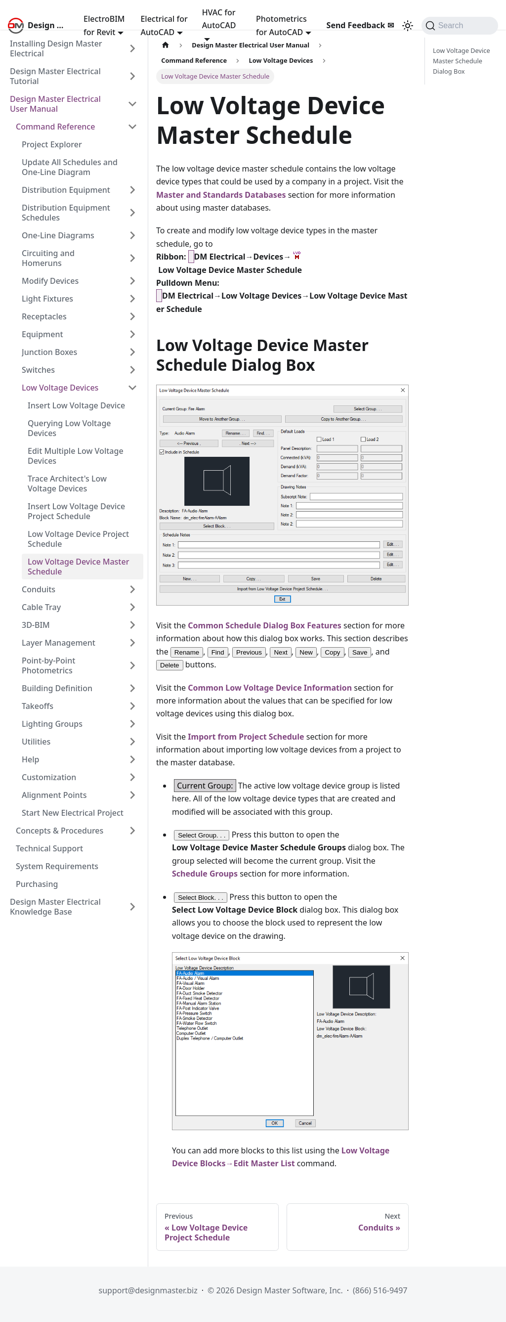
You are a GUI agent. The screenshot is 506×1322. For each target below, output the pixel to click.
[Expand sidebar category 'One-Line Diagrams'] (132, 235)
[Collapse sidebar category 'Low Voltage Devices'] (132, 388)
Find (217, 652)
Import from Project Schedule (246, 736)
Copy (332, 652)
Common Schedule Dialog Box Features (264, 625)
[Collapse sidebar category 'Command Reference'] (132, 126)
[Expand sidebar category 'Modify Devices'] (132, 281)
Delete (169, 665)
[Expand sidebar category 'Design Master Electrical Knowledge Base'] (132, 907)
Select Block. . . (200, 897)
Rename (186, 652)
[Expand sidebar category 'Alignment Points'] (132, 795)
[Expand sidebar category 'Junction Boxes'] (132, 352)
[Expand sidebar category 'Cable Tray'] (132, 607)
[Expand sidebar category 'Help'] (132, 759)
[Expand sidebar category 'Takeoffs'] (132, 706)
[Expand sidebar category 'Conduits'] (132, 589)
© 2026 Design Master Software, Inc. (275, 1290)
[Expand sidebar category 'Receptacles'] (132, 316)
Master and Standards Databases (221, 194)
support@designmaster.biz (147, 1290)
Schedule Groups (205, 873)
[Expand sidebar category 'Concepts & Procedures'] (132, 830)
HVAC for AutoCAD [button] (219, 19)
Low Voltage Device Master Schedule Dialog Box (461, 61)
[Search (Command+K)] (460, 26)
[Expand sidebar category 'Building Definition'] (132, 688)
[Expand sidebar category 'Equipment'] (132, 334)
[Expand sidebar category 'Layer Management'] (132, 643)
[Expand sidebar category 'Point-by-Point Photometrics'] (132, 665)
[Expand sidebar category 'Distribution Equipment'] (132, 190)
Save (359, 652)
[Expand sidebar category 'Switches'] (132, 370)
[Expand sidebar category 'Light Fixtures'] (132, 299)
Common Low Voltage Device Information (270, 687)
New (306, 652)
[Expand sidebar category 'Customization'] (132, 777)
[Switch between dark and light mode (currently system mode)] (408, 26)
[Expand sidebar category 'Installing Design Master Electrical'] (132, 48)
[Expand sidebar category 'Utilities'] (132, 741)
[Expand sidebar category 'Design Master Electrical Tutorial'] (132, 76)
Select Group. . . (201, 835)
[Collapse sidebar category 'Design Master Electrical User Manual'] (132, 104)
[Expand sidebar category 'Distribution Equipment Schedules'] (132, 212)
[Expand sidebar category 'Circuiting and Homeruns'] (132, 258)
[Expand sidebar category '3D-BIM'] (132, 625)
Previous (249, 652)
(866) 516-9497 (380, 1290)
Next (280, 652)
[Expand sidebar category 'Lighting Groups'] (132, 724)
